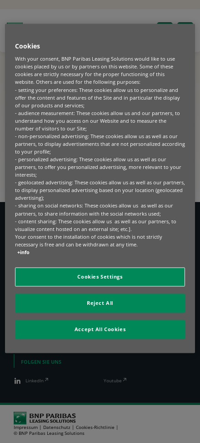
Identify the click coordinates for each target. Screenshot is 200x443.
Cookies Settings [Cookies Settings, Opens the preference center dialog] (99, 276)
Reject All (100, 302)
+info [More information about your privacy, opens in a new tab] (23, 252)
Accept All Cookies (100, 329)
